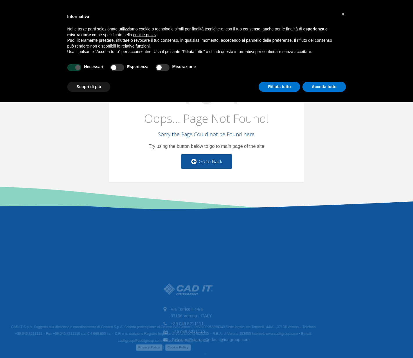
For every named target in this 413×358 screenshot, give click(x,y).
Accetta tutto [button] (324, 86)
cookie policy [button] (144, 34)
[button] (343, 14)
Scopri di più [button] (89, 86)
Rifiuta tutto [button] (279, 86)
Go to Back (206, 161)
